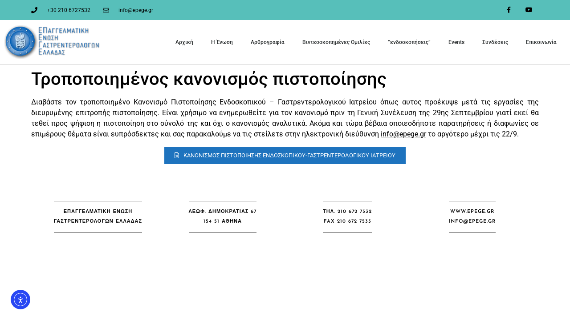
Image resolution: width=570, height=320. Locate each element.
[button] (98, 216)
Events (456, 42)
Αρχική (184, 42)
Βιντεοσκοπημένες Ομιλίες (336, 42)
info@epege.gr (403, 134)
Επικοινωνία (541, 42)
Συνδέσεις (495, 42)
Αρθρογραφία (268, 42)
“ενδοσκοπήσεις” (409, 42)
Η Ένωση (222, 42)
